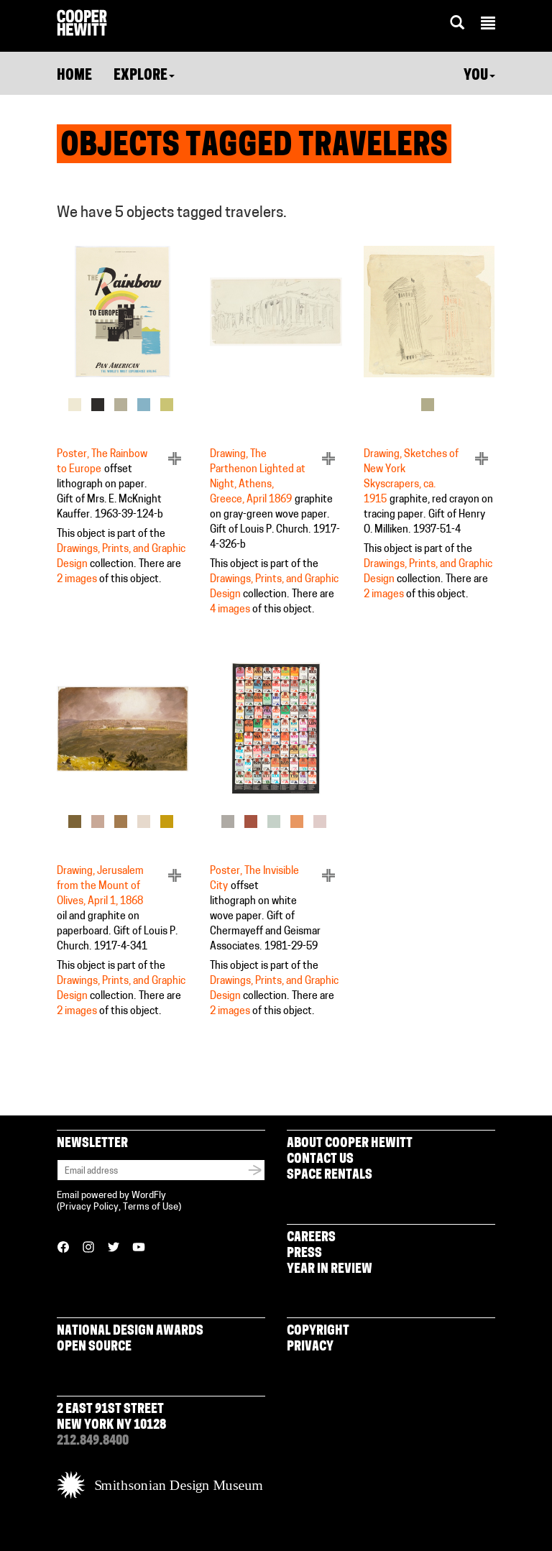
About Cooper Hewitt (350, 1144)
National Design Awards (130, 1331)
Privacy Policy (89, 1207)
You (479, 76)
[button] (488, 25)
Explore (144, 76)
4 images (230, 609)
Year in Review (329, 1269)
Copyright (318, 1331)
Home (74, 76)
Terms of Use (150, 1207)
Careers (311, 1238)
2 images (77, 579)
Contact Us (320, 1159)
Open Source (94, 1347)
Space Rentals (329, 1175)
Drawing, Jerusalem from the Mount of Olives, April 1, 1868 (100, 886)
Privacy (310, 1347)
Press (304, 1254)
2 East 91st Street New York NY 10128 (111, 1417)
